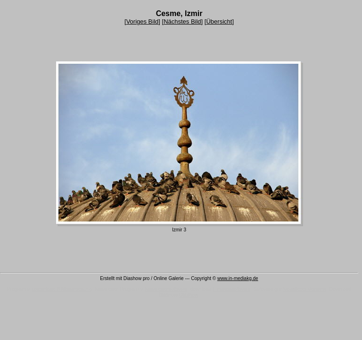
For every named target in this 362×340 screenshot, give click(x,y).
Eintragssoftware (231, 289)
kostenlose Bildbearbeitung (62, 289)
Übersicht (219, 21)
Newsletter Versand (304, 289)
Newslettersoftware (166, 289)
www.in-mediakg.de (237, 278)
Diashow (188, 295)
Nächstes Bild (182, 21)
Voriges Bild (142, 21)
